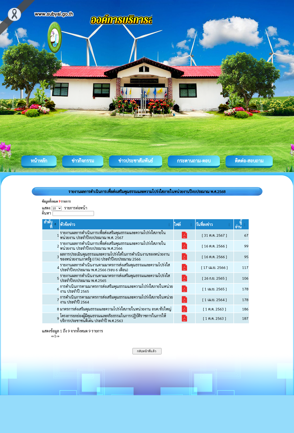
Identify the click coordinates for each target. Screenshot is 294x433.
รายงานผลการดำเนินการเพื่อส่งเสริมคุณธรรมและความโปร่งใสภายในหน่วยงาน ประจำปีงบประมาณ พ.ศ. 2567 (113, 235)
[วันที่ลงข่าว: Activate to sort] (214, 224)
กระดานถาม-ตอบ (194, 161)
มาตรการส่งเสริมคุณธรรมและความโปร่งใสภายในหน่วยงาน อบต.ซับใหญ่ (115, 308)
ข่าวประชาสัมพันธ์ (135, 161)
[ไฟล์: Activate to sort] (184, 224)
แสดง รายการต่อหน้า (64, 207)
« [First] (52, 335)
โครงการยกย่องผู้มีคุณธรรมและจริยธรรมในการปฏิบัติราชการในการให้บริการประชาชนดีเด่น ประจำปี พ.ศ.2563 (113, 318)
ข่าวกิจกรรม (83, 161)
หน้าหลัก (39, 161)
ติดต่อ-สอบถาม (249, 161)
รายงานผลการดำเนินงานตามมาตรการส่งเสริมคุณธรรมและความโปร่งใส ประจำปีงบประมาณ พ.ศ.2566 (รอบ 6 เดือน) (115, 267)
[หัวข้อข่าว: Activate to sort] (116, 224)
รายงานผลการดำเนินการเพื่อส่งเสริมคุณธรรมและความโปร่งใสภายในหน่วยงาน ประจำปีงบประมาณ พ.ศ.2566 (113, 246)
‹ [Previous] (53, 335)
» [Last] (58, 335)
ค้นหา (46, 213)
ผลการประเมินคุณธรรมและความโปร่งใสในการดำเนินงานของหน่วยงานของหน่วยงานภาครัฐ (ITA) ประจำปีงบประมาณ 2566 (115, 256)
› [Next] (56, 335)
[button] (67, 224)
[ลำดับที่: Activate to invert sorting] (50, 224)
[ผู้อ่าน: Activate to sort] (241, 224)
